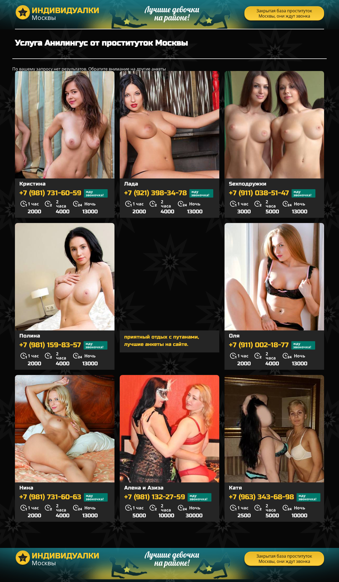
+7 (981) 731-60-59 (63, 193)
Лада (131, 184)
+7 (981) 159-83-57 (63, 345)
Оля (234, 336)
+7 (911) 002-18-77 (272, 345)
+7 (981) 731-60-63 (63, 497)
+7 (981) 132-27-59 (167, 497)
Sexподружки (247, 184)
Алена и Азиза (143, 488)
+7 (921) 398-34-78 (168, 193)
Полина (29, 336)
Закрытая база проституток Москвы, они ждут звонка (284, 13)
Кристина (32, 184)
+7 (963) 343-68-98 (274, 497)
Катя (235, 488)
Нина (26, 488)
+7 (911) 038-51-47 (272, 193)
